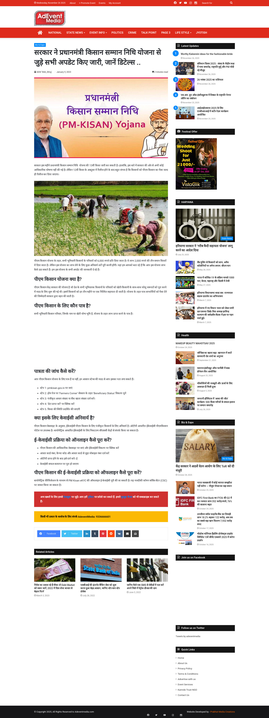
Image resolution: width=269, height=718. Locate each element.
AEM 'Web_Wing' (44, 72)
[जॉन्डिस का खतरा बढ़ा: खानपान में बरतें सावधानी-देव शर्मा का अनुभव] (185, 357)
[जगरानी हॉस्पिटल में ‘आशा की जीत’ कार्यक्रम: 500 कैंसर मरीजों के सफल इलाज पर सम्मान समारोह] (185, 403)
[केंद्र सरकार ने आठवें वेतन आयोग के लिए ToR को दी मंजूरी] (205, 445)
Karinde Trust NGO (187, 689)
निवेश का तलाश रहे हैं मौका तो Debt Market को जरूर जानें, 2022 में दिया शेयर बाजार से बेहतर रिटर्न (54, 588)
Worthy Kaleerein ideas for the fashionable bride (207, 54)
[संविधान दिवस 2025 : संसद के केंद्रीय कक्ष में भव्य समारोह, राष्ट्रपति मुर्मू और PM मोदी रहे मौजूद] (185, 68)
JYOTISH (201, 32)
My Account (115, 3)
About (73, 3)
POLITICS (117, 32)
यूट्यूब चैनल (126, 497)
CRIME (132, 32)
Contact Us (183, 695)
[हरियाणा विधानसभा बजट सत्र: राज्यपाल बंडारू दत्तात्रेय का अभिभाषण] (185, 297)
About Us (182, 663)
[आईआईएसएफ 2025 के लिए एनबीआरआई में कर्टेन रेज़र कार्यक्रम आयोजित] (185, 112)
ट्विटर (91, 497)
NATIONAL (55, 32)
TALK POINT (148, 32)
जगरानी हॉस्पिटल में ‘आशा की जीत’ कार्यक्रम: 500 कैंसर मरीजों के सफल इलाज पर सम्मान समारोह (216, 402)
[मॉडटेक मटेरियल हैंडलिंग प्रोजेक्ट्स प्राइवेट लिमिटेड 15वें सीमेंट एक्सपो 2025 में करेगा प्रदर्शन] (185, 538)
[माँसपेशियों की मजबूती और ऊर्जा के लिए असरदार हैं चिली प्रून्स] (185, 388)
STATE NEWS (74, 32)
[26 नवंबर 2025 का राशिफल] (185, 84)
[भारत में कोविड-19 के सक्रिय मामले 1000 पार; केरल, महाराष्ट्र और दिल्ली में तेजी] (185, 282)
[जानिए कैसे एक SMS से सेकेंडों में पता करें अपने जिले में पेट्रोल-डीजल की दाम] (147, 570)
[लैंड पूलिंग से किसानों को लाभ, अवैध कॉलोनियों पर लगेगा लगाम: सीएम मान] (185, 267)
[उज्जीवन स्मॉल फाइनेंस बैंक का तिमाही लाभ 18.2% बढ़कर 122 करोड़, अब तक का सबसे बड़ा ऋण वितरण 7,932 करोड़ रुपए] (185, 519)
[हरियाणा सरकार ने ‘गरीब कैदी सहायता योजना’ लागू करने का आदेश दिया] (205, 225)
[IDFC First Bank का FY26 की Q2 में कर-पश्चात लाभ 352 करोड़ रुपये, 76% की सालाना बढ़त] (185, 501)
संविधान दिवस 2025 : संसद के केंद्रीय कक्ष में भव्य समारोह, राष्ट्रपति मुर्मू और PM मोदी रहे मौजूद (215, 67)
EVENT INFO (97, 32)
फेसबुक (67, 497)
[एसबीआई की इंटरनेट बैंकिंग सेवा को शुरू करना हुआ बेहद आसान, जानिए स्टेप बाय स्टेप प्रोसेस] (101, 570)
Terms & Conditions (188, 673)
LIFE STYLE (182, 32)
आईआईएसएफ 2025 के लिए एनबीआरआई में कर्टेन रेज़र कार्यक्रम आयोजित (212, 111)
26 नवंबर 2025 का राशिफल (210, 79)
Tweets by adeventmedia (188, 636)
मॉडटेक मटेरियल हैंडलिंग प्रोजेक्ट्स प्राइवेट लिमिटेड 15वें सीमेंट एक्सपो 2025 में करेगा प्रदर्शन (216, 537)
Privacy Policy (185, 668)
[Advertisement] (101, 344)
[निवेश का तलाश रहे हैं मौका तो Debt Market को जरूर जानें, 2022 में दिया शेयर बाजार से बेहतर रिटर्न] (54, 570)
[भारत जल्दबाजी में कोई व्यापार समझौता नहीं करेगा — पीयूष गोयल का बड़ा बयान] (185, 487)
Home (181, 657)
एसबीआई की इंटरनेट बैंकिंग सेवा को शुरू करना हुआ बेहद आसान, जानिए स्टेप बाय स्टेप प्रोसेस (100, 588)
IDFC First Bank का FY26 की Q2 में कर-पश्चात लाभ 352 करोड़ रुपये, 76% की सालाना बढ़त (214, 501)
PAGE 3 (165, 32)
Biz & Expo (40, 45)
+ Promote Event (87, 3)
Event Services (185, 684)
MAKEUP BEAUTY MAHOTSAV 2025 (195, 343)
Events (102, 3)
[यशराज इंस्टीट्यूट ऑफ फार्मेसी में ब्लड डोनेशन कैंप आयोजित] (185, 373)
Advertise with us (187, 679)
